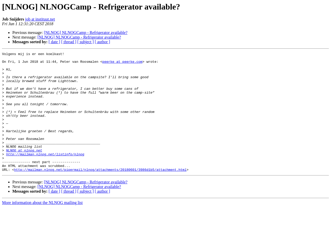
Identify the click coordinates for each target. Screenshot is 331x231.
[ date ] (54, 42)
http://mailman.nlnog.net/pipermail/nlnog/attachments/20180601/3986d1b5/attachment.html (100, 193)
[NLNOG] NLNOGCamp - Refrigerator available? (85, 32)
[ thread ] (68, 42)
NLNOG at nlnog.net (24, 170)
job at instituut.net (40, 19)
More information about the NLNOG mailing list (42, 226)
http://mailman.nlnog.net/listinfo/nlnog (45, 175)
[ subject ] (85, 42)
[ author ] (102, 42)
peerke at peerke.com (122, 63)
